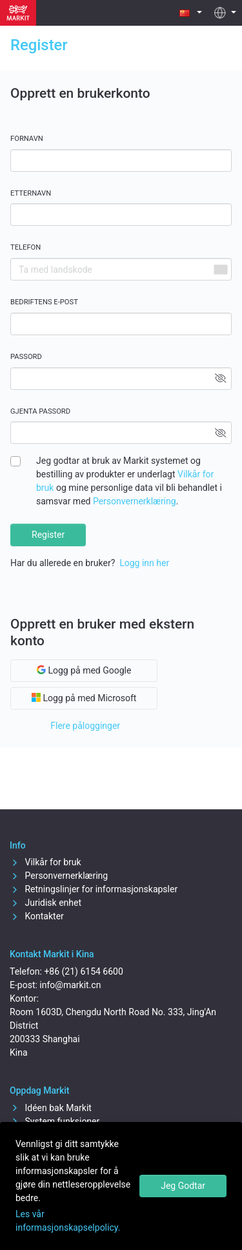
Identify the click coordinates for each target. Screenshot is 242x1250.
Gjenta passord (40, 411)
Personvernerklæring (134, 501)
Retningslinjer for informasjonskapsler (93, 889)
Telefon (25, 247)
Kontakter (37, 916)
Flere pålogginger (85, 726)
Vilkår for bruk (45, 862)
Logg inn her (144, 563)
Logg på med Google (84, 670)
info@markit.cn (70, 985)
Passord (26, 357)
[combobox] (220, 269)
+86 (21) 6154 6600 (83, 971)
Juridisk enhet (45, 902)
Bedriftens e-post (44, 302)
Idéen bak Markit (51, 1108)
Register (48, 534)
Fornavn (26, 138)
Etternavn (30, 193)
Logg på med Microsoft (84, 698)
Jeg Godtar (183, 1186)
